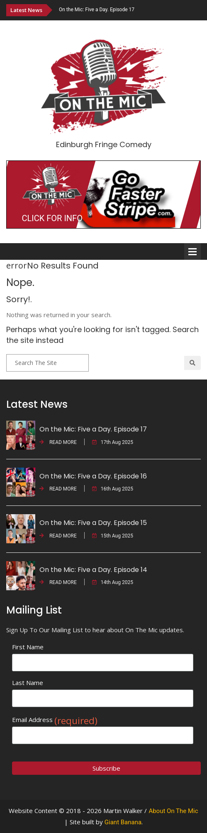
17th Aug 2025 (112, 442)
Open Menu (192, 251)
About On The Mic (173, 811)
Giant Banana (123, 822)
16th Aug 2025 (112, 489)
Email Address (54, 719)
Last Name (27, 682)
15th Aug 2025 (112, 536)
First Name (28, 647)
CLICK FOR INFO (52, 218)
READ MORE (58, 442)
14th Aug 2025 (112, 582)
